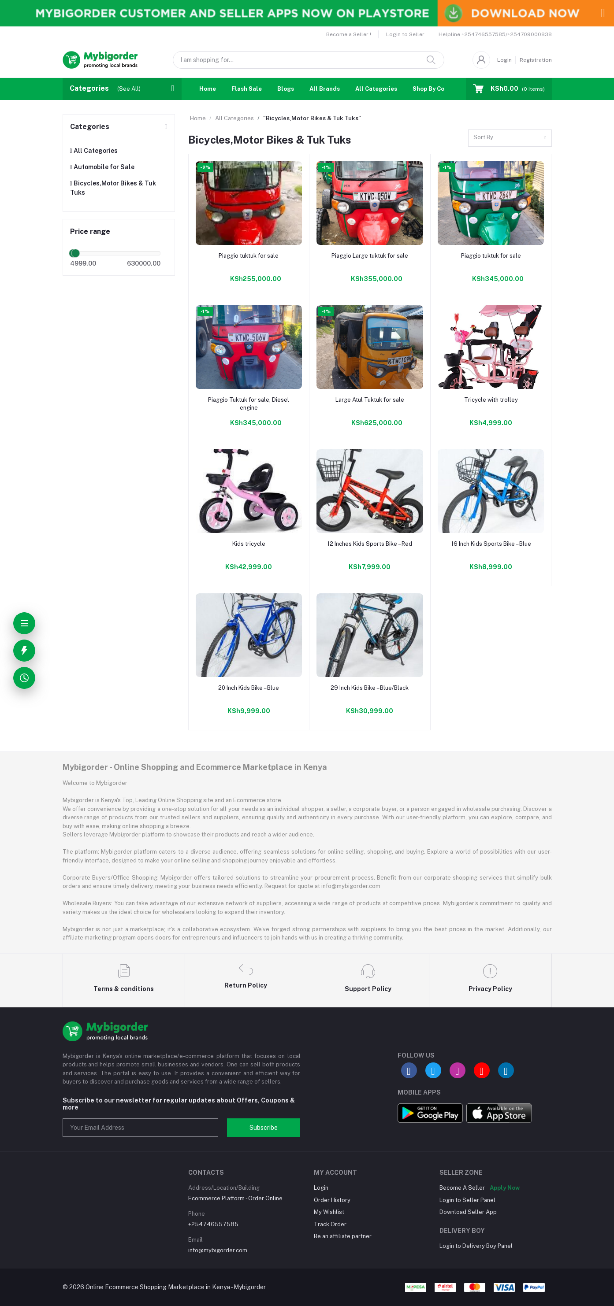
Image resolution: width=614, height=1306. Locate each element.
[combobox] (510, 138)
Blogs (285, 88)
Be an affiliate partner (343, 1236)
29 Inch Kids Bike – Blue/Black (370, 687)
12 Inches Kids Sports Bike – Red (369, 543)
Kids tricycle (248, 543)
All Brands (324, 88)
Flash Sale (246, 88)
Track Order (330, 1224)
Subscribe (263, 1127)
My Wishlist (329, 1212)
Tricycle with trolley (491, 399)
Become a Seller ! (348, 34)
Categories (89, 126)
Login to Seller (405, 34)
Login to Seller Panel (467, 1200)
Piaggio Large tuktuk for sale (369, 255)
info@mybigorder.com (217, 1250)
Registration (536, 60)
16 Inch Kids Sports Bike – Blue (491, 543)
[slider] (75, 253)
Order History (332, 1200)
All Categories (376, 88)
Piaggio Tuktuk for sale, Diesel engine (248, 403)
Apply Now (505, 1187)
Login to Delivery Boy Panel (476, 1246)
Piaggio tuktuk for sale (249, 255)
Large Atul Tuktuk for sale (369, 399)
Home (207, 88)
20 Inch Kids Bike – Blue (248, 687)
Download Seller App (468, 1212)
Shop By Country (436, 88)
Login (504, 60)
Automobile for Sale (102, 166)
